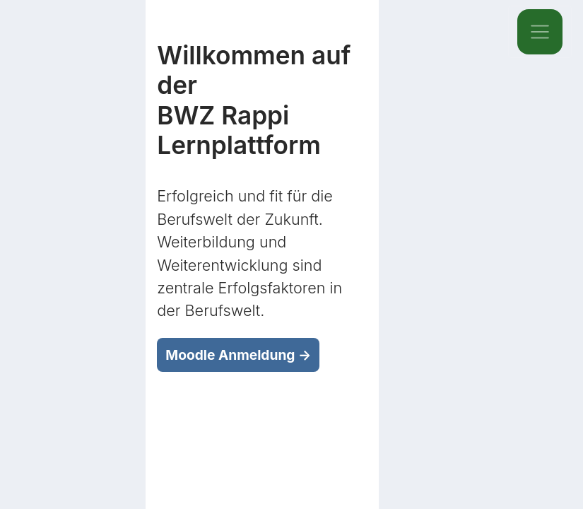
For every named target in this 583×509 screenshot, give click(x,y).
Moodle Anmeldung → (238, 354)
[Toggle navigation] (540, 32)
